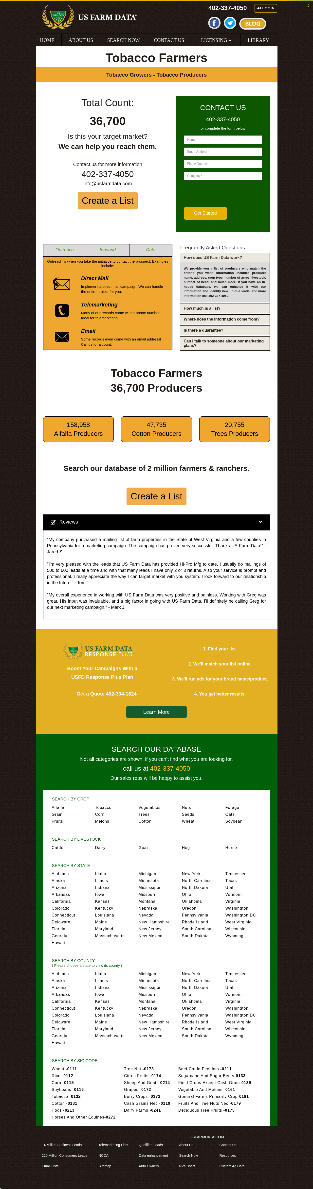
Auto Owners (151, 1166)
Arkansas (61, 894)
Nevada (146, 915)
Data (150, 249)
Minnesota (149, 881)
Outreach (64, 249)
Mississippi (149, 887)
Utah (230, 887)
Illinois (101, 881)
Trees (144, 814)
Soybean (234, 821)
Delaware (61, 922)
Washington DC (240, 915)
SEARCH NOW (123, 40)
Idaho (100, 874)
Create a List (108, 201)
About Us (188, 1145)
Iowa (100, 894)
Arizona (59, 887)
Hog (186, 848)
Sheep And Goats (147, 1083)
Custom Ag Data (233, 1166)
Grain (57, 814)
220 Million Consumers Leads (66, 1155)
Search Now (190, 1155)
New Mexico (151, 936)
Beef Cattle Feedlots (205, 1069)
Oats (230, 814)
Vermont (233, 894)
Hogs (63, 1110)
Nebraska (148, 908)
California (61, 901)
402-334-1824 (121, 693)
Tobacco (103, 807)
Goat (143, 848)
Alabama (60, 874)
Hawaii (58, 943)
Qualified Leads (153, 1145)
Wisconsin (235, 929)
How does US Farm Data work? (213, 257)
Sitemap (106, 1166)
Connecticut (63, 915)
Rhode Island (195, 922)
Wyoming (234, 936)
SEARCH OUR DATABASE (157, 749)
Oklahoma (192, 901)
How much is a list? (202, 308)
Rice (62, 1076)
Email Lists (52, 1166)
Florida (59, 929)
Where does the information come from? (222, 319)
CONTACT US (169, 40)
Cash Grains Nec (147, 1103)
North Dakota (195, 887)
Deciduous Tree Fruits (206, 1110)
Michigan (147, 874)
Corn (100, 814)
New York (191, 874)
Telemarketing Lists (115, 1145)
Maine (101, 922)
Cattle (58, 848)
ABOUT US (81, 40)
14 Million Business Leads (64, 1145)
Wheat (188, 821)
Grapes (137, 1089)
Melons (102, 821)
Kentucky (104, 908)
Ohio (186, 894)
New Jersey (150, 929)
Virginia (232, 901)
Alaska (58, 881)
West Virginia (238, 922)
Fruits (57, 821)
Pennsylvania (195, 915)
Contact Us (229, 1145)
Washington (237, 908)
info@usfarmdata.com (108, 183)
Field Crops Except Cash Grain (214, 1083)
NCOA (105, 1155)
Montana (147, 901)
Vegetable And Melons (206, 1089)
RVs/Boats (189, 1166)
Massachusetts (110, 936)
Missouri (147, 894)
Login (266, 8)
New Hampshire (154, 922)
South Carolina (197, 929)
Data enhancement (155, 1155)
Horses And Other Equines (84, 1117)
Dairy (100, 848)
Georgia (60, 936)
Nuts (186, 807)
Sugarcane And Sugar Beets (212, 1076)
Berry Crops (142, 1096)
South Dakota (195, 936)
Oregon (189, 908)
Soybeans (68, 1089)
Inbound (108, 249)
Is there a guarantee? (203, 330)
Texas (231, 881)
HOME (47, 40)
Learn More (156, 712)
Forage (232, 807)
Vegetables (150, 807)
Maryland (104, 929)
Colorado (61, 908)
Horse (231, 848)
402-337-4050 (227, 7)
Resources (229, 1155)
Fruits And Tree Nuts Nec (209, 1103)
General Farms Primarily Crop (213, 1096)
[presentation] (221, 193)
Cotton (145, 821)
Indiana (102, 887)
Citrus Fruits (142, 1076)
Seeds (188, 814)
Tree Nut (139, 1069)
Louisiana (104, 915)
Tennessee (236, 874)
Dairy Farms (142, 1110)
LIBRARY (258, 40)
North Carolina (196, 881)
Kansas (102, 901)
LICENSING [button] (216, 40)
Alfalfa (58, 807)
